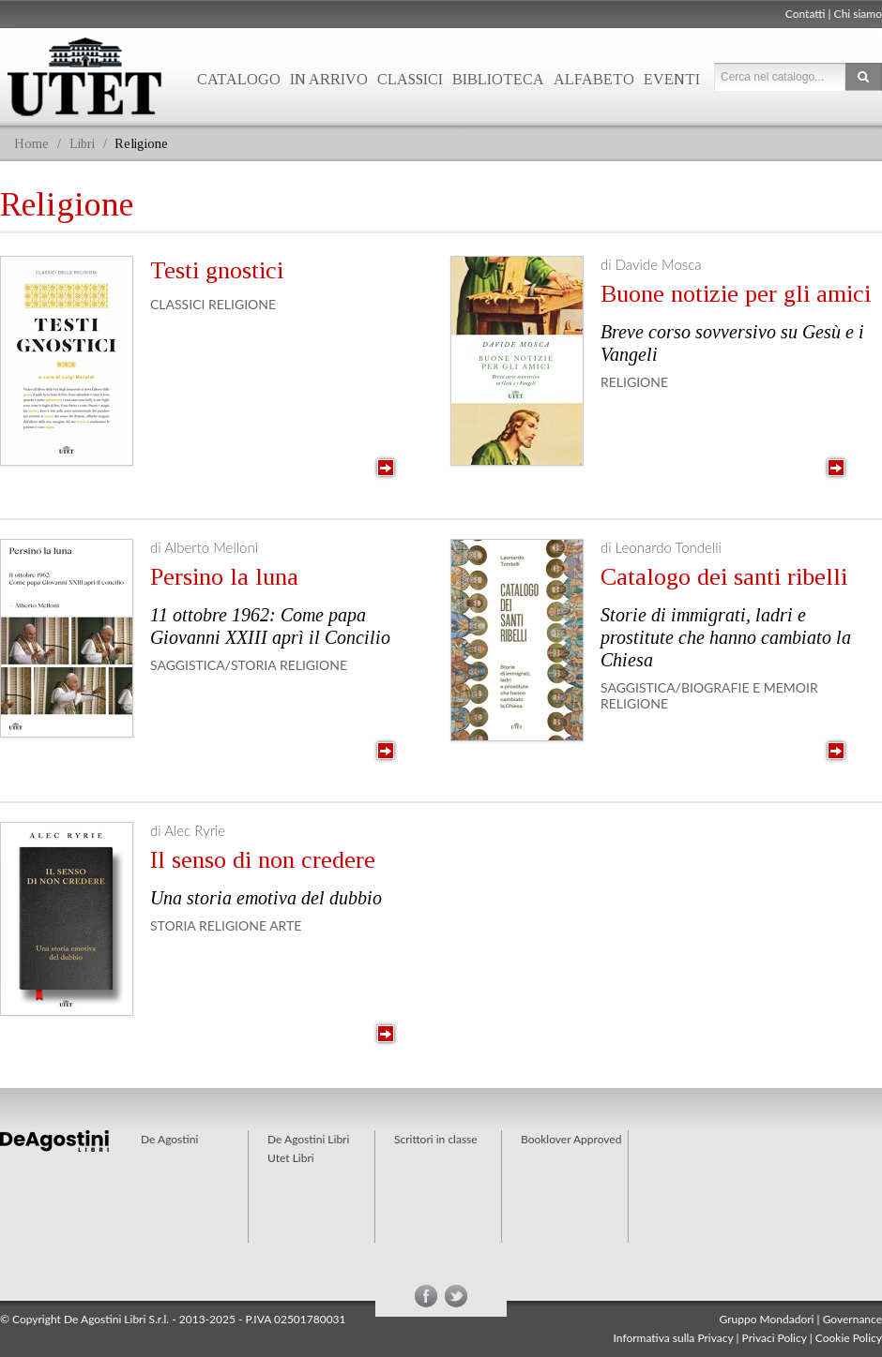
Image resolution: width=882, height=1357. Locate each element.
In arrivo (329, 79)
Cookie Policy (848, 1338)
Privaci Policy (774, 1338)
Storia (172, 925)
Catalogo (239, 79)
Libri (82, 144)
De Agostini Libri (308, 1139)
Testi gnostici (216, 270)
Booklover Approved (571, 1139)
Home (31, 144)
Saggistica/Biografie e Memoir (709, 687)
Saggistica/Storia (213, 665)
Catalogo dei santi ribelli (724, 576)
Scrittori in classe (436, 1139)
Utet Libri (290, 1158)
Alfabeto (594, 79)
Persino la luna (224, 576)
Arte (285, 925)
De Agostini (169, 1139)
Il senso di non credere (262, 859)
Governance (852, 1319)
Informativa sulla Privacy (674, 1338)
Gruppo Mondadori (767, 1319)
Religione (242, 304)
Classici (410, 79)
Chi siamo (858, 14)
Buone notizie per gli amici (736, 293)
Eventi (672, 79)
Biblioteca (498, 79)
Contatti (805, 14)
